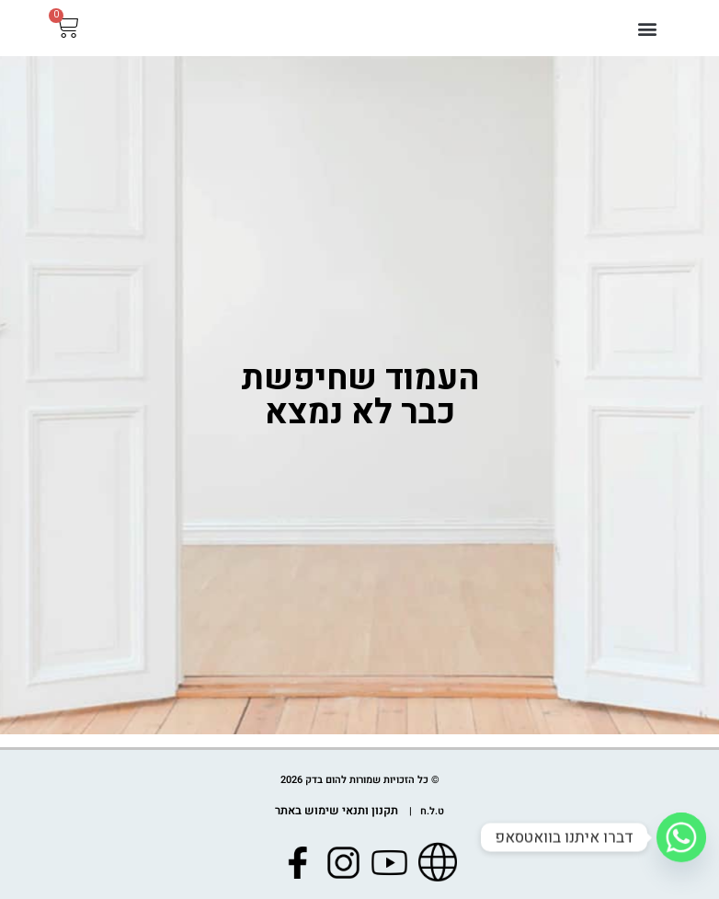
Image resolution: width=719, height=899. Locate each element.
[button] (647, 35)
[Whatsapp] (681, 837)
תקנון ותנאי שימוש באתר (337, 812)
